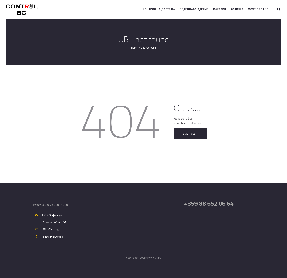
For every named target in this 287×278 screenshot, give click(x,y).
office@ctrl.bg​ (50, 229)
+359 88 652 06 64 (209, 203)
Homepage (188, 133)
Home (134, 47)
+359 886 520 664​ (52, 237)
